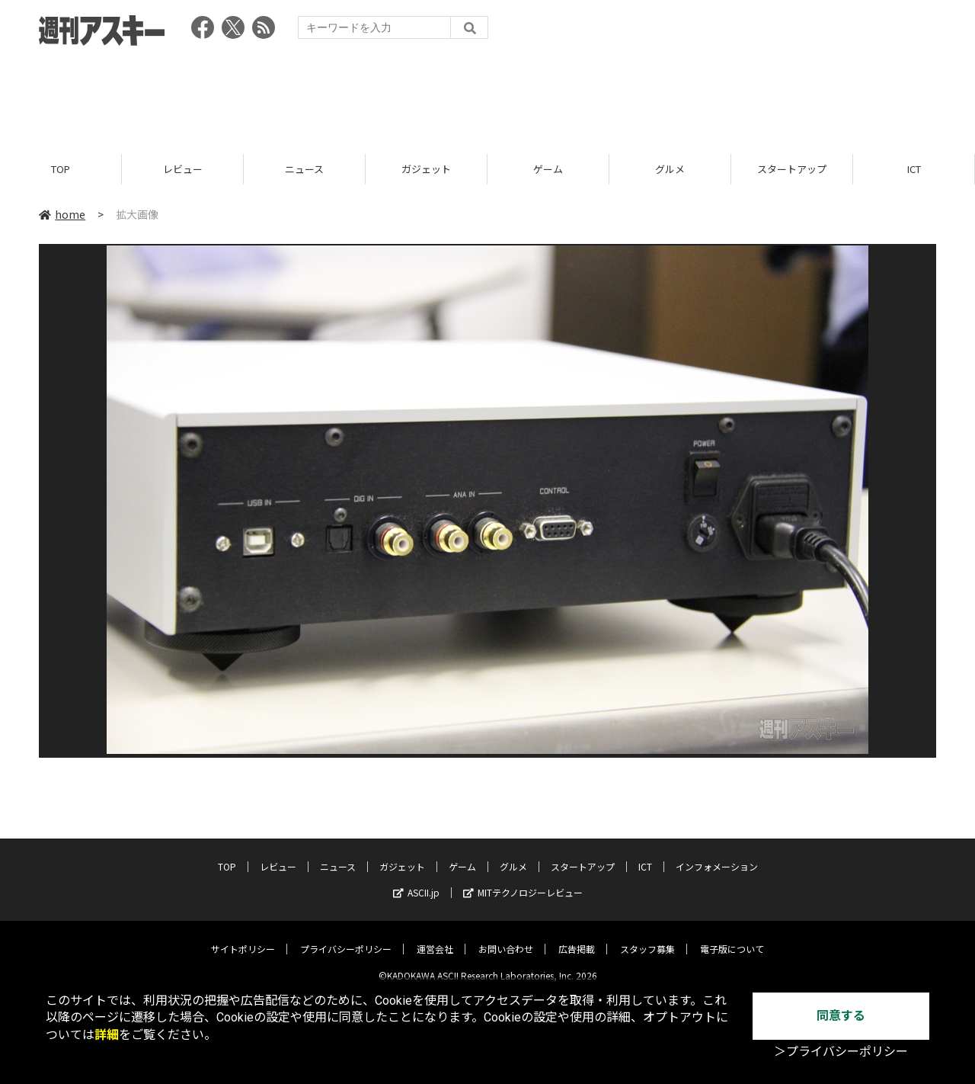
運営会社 (435, 937)
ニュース (304, 169)
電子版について (732, 937)
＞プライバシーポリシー (841, 1051)
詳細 (106, 1035)
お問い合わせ (505, 937)
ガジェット (426, 169)
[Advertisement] (487, 95)
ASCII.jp (416, 880)
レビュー (183, 169)
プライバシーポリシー (346, 937)
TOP (60, 169)
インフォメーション (717, 854)
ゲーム (548, 169)
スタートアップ (791, 169)
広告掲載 (576, 937)
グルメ (670, 169)
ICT (914, 169)
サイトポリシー (243, 937)
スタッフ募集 (647, 937)
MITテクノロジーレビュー (523, 880)
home (62, 215)
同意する (841, 1016)
